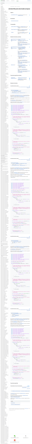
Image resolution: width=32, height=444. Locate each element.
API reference (18, 6)
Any (15, 40)
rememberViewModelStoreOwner (14, 26)
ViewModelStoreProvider (25, 29)
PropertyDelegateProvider (15, 92)
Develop (15, 6)
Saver (27, 40)
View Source (28, 160)
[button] (4, 11)
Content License (26, 408)
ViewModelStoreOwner (20, 15)
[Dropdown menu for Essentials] (9, 0)
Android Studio (29, 0)
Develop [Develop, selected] (17, 0)
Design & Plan (12, 0)
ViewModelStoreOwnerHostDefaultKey (22, 77)
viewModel (12, 32)
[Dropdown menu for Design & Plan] (15, 0)
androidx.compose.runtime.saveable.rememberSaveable (21, 168)
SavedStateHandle (20, 40)
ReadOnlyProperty (13, 40)
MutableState (23, 47)
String (14, 314)
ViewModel (23, 32)
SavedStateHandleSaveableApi (15, 90)
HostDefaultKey (13, 77)
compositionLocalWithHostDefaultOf (15, 404)
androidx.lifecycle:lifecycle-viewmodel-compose (25, 159)
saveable (23, 40)
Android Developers (12, 6)
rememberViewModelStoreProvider (15, 29)
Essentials (8, 0)
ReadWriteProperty (22, 165)
